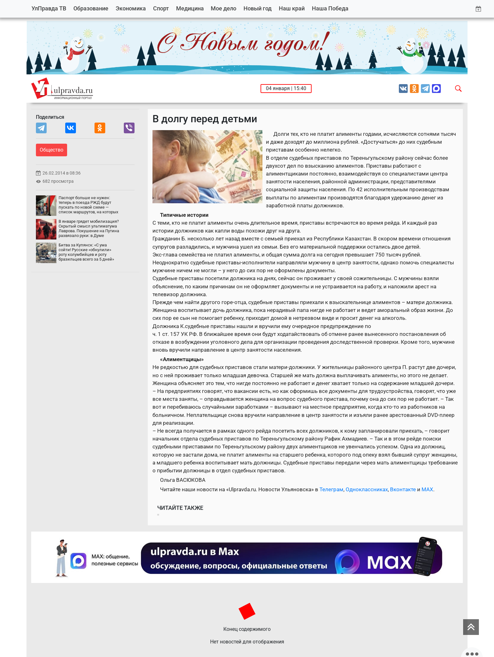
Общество (51, 150)
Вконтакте (403, 489)
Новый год (258, 8)
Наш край (292, 8)
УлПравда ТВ (49, 8)
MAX (427, 489)
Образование (90, 8)
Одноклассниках (367, 489)
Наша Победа (330, 8)
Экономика (131, 8)
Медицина (190, 8)
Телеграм (331, 489)
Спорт (161, 8)
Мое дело (223, 8)
